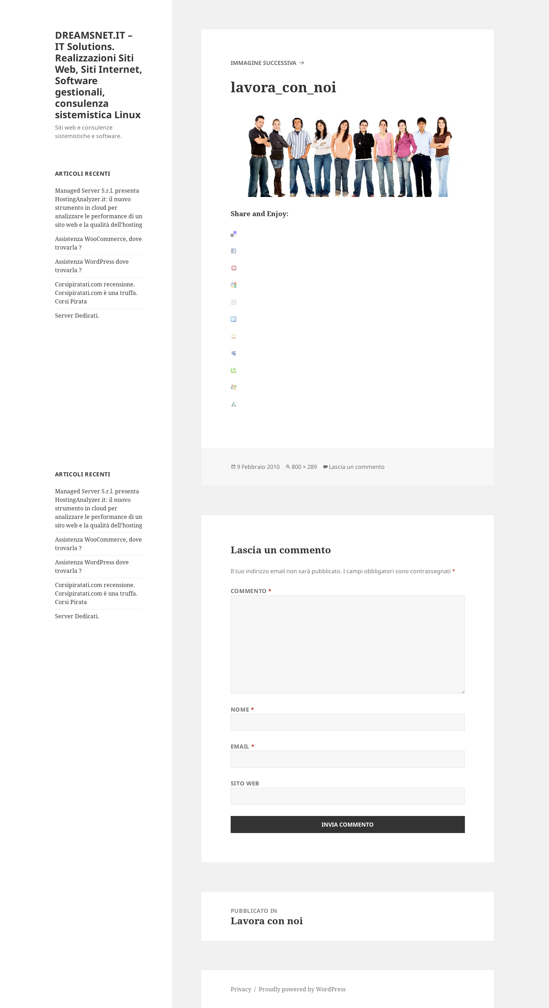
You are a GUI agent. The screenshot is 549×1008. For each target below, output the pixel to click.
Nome (242, 709)
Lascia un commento (357, 467)
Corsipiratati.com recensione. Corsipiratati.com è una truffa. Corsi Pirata (96, 292)
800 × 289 (304, 467)
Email (242, 746)
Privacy (241, 989)
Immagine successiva (263, 63)
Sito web (245, 783)
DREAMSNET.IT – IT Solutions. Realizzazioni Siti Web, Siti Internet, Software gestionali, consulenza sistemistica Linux (98, 74)
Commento (251, 591)
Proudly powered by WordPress (302, 989)
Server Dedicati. (77, 315)
